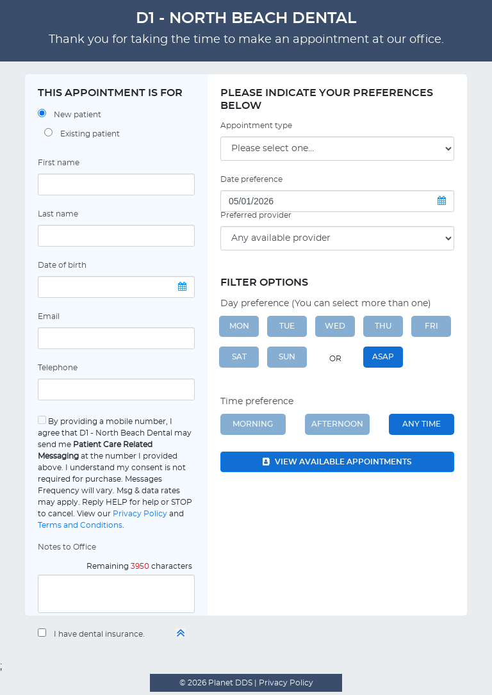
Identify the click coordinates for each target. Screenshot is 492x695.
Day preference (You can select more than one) (325, 303)
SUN (287, 357)
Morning (253, 424)
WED (335, 326)
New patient (77, 115)
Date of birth (62, 265)
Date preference (251, 179)
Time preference (256, 401)
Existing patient (90, 134)
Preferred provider (255, 215)
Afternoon (337, 424)
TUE (287, 326)
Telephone (58, 368)
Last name (58, 214)
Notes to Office (67, 547)
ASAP (383, 357)
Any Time (421, 424)
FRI (431, 326)
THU (383, 326)
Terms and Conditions (80, 525)
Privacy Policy (140, 514)
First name (58, 163)
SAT (239, 357)
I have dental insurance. (99, 634)
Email (49, 316)
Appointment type (256, 125)
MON (239, 326)
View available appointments (337, 462)
